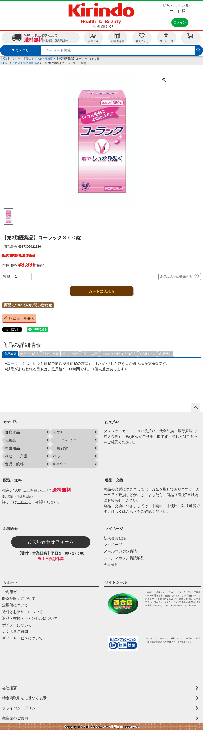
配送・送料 (12, 480)
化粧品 (10, 440)
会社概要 (9, 688)
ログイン (179, 22)
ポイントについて (17, 625)
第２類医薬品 (31, 63)
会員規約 (111, 564)
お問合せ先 (147, 353)
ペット (58, 456)
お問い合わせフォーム (50, 541)
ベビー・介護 (16, 456)
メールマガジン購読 (120, 551)
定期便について (15, 605)
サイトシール (116, 582)
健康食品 (12, 432)
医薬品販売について (18, 598)
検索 (198, 49)
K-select (60, 464)
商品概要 (10, 353)
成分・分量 (90, 353)
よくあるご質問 (15, 631)
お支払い (112, 422)
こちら (192, 436)
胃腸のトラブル (32, 58)
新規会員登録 (115, 538)
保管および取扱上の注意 (118, 353)
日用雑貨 (60, 448)
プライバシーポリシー (20, 708)
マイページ (166, 37)
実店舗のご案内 (15, 718)
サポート (10, 582)
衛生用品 (12, 448)
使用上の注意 (29, 353)
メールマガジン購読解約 (124, 558)
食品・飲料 (14, 464)
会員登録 (93, 37)
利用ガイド (117, 37)
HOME (5, 58)
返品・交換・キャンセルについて (30, 618)
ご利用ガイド (13, 592)
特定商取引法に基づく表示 (24, 698)
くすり (16, 58)
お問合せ (10, 528)
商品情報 (165, 353)
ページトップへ (195, 407)
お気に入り (142, 37)
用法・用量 (70, 353)
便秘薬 (49, 58)
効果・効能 (51, 353)
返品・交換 (114, 480)
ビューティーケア (64, 440)
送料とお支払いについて (22, 612)
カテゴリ (10, 422)
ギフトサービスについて (22, 638)
